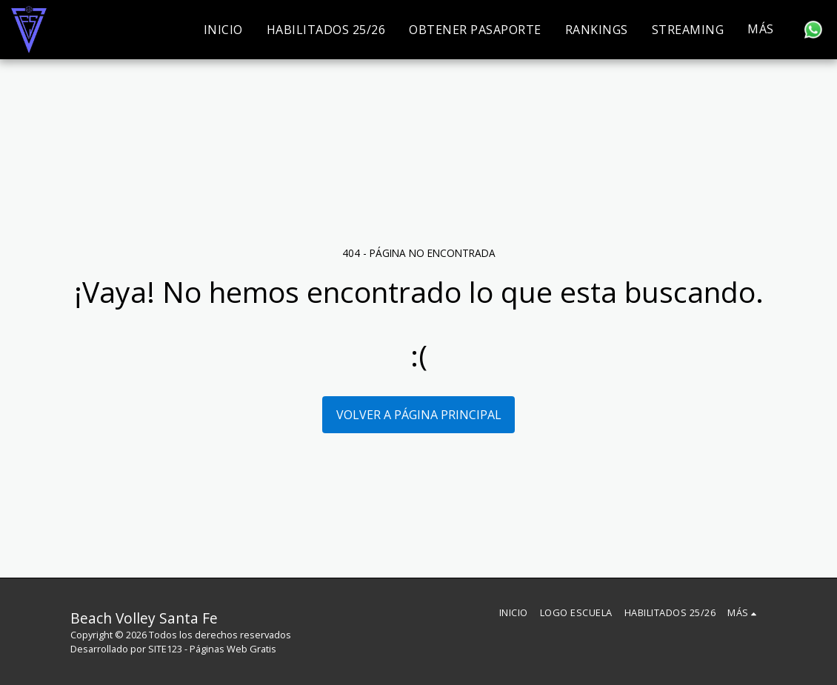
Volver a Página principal (418, 415)
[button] (813, 30)
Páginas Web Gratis (233, 648)
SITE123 (165, 648)
